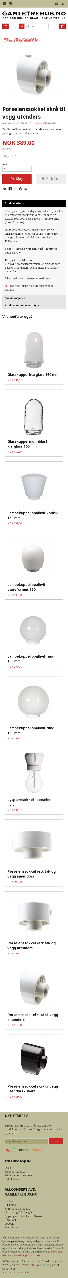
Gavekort (10, 1220)
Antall (5, 164)
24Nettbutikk (23, 1272)
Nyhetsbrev (12, 1179)
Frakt (8, 1167)
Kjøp (17, 179)
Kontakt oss (12, 1227)
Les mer (57, 1251)
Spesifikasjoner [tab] (15, 298)
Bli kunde (10, 1204)
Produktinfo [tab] (13, 203)
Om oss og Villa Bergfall (19, 1212)
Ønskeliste (51, 179)
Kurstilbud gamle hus (17, 1208)
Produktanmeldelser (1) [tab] (20, 305)
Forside (7, 39)
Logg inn (10, 1223)
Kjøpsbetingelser (15, 1171)
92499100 (28, 1265)
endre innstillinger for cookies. (25, 1255)
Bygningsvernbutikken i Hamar (23, 1216)
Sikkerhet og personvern (20, 1175)
